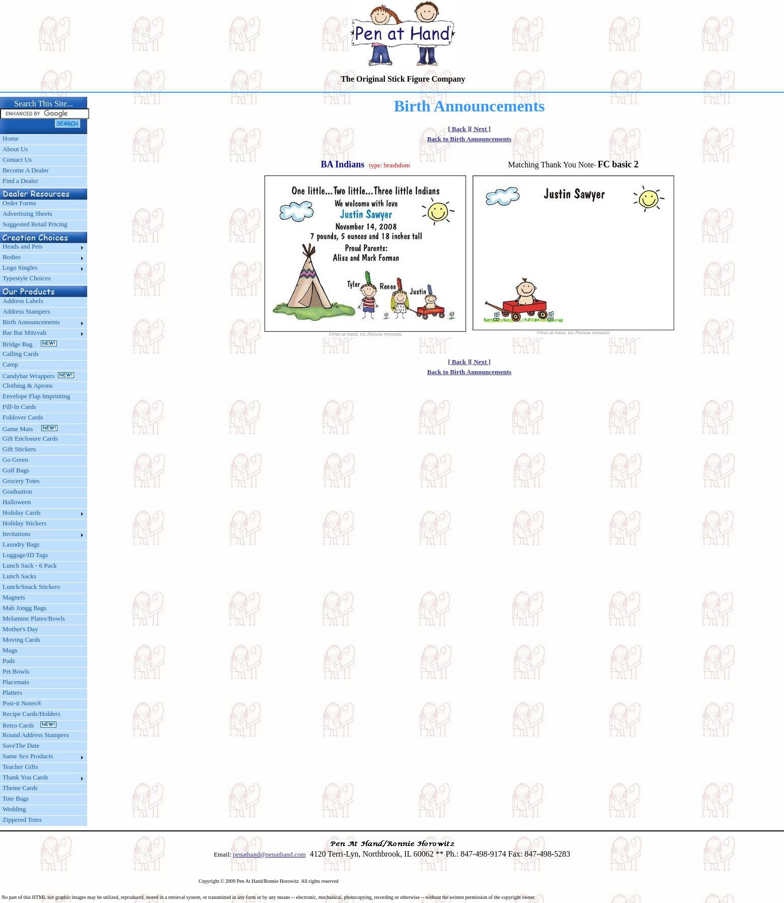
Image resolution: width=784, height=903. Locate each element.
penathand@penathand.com (269, 854)
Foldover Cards (23, 417)
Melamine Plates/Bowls (34, 618)
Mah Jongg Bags (24, 608)
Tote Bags (16, 798)
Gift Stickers (19, 449)
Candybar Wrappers (38, 376)
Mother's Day (20, 629)
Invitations (17, 533)
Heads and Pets (22, 246)
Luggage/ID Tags (25, 555)
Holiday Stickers (24, 523)
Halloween (17, 502)
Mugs (10, 650)
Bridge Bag (30, 344)
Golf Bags (16, 470)
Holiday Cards (21, 512)
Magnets (14, 597)
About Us (15, 149)
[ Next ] (480, 129)
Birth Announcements (31, 322)
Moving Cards (21, 639)
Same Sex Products (28, 756)
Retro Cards (29, 725)
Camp (10, 364)
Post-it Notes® (22, 703)
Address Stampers (26, 311)
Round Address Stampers (36, 735)
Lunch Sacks (19, 576)
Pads (9, 661)
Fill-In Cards (19, 406)
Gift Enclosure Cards (30, 438)
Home (11, 138)
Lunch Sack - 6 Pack (30, 565)
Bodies (12, 257)
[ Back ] (459, 129)
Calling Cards (21, 353)
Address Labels (23, 301)
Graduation (17, 491)
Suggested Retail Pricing (35, 224)
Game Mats (30, 429)
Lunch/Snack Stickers (31, 586)
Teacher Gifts (20, 766)
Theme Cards (20, 788)
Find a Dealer (20, 181)
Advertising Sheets (27, 213)
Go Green (15, 459)
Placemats (16, 682)
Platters (12, 692)
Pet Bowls (16, 671)
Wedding (14, 809)
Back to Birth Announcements (469, 139)
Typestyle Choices (27, 278)
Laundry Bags (21, 544)
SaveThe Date (21, 745)
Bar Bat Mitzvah (24, 332)
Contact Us (17, 159)
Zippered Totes (22, 819)
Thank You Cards (25, 777)
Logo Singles (20, 267)
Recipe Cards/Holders (31, 713)
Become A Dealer (26, 170)
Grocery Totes (21, 481)
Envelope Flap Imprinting (36, 396)
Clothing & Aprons (29, 385)
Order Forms (19, 203)
